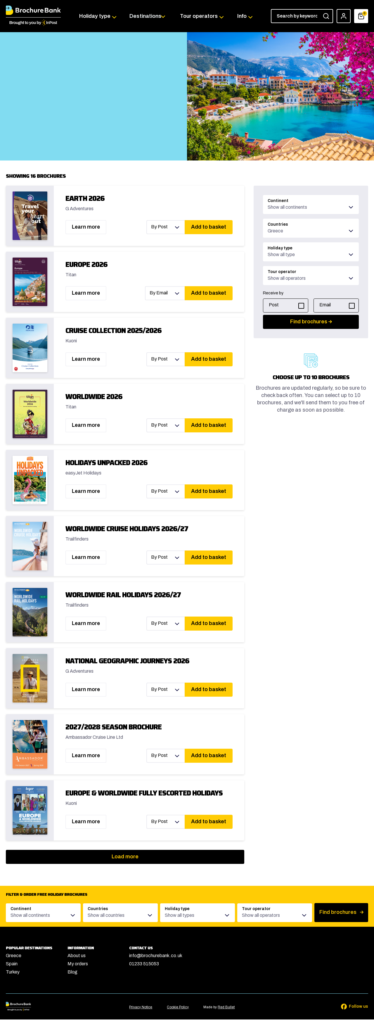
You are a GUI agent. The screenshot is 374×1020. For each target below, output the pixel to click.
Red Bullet (226, 1008)
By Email (159, 293)
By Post (159, 227)
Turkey (13, 972)
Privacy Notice (140, 1008)
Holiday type (95, 16)
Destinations (146, 16)
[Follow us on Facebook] (350, 1007)
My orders (77, 964)
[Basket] (361, 16)
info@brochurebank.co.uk (155, 956)
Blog (72, 972)
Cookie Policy (178, 1008)
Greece (13, 956)
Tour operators (199, 16)
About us (76, 956)
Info (241, 16)
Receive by (273, 293)
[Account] (344, 16)
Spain (12, 964)
